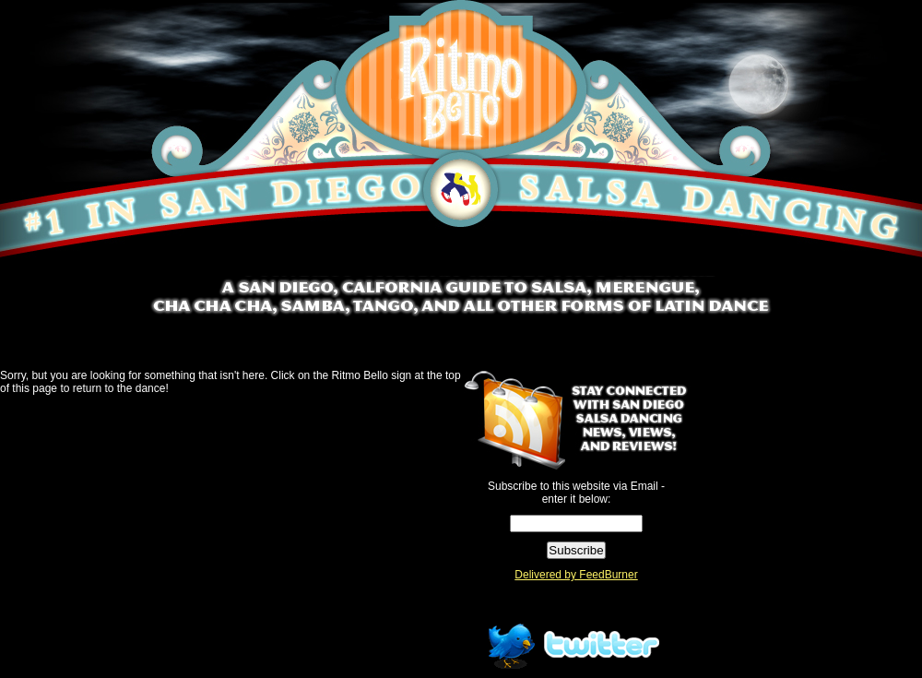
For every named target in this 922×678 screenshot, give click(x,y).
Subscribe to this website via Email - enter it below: (576, 493)
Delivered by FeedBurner (575, 574)
